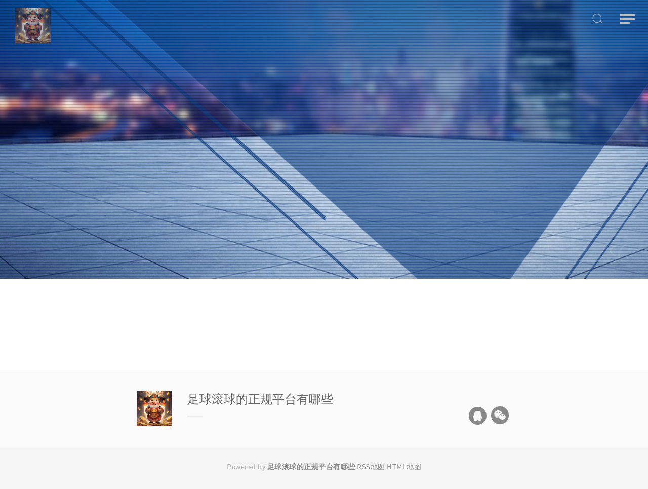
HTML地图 (404, 466)
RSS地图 (371, 466)
